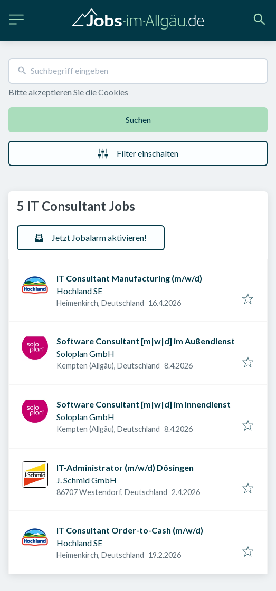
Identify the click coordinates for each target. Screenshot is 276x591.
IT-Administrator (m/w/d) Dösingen (125, 467)
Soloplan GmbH (85, 353)
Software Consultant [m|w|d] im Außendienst (145, 341)
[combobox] (138, 71)
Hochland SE (79, 291)
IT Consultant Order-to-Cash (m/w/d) (129, 530)
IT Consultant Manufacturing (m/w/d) (129, 278)
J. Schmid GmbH (86, 480)
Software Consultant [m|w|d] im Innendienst (143, 404)
